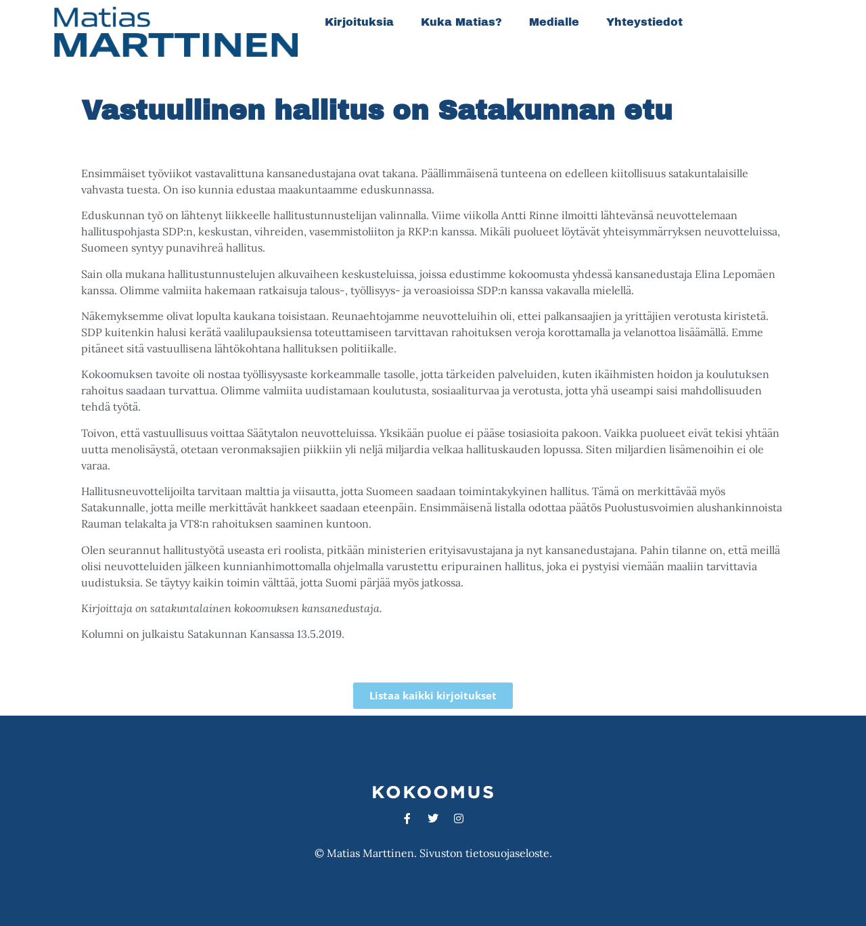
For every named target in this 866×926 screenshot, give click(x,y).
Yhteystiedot (644, 22)
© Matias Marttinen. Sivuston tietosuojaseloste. (433, 853)
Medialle (554, 22)
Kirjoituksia (359, 22)
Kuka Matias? (461, 22)
